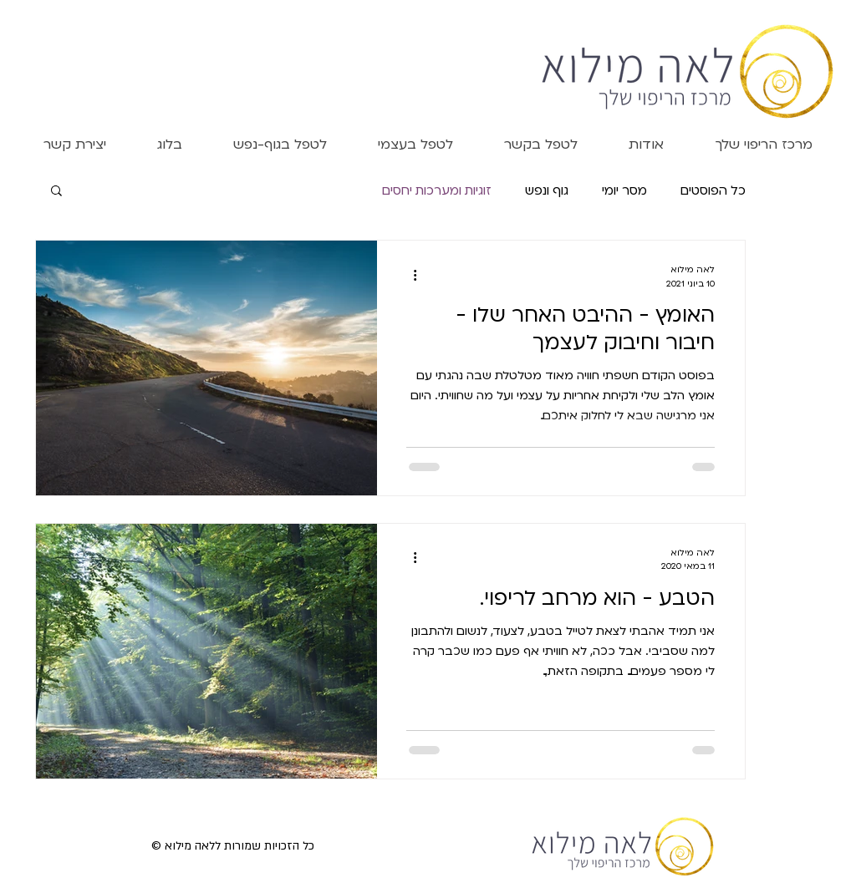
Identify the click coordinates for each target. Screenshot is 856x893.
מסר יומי (624, 189)
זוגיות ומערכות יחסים (437, 189)
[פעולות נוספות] (409, 275)
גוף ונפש (546, 189)
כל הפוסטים (713, 189)
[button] (646, 143)
